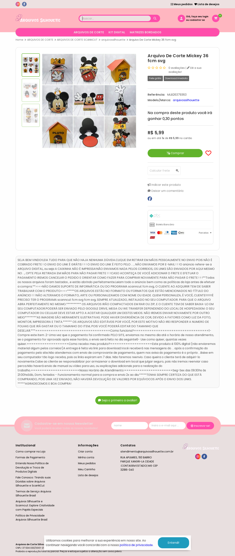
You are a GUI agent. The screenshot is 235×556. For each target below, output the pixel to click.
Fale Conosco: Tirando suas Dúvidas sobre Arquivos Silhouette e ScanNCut (33, 481)
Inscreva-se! (200, 426)
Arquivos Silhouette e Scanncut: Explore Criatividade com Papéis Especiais (35, 505)
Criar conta (85, 451)
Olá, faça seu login (197, 16)
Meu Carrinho (86, 469)
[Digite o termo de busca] (115, 18)
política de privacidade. (136, 545)
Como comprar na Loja (30, 451)
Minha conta (86, 457)
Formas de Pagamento (30, 457)
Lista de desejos (206, 4)
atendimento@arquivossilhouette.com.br (146, 451)
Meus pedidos (182, 4)
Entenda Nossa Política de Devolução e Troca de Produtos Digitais (32, 467)
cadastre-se (197, 20)
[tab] (180, 216)
